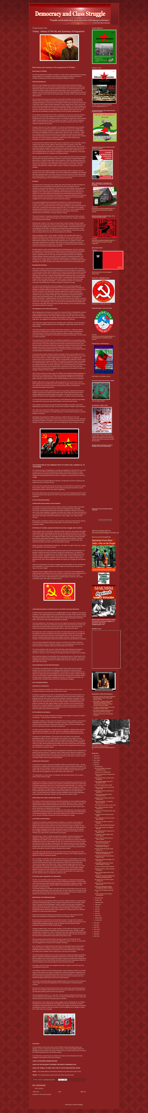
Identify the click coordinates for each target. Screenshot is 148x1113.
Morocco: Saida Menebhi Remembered (104, 825)
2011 (95, 929)
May (96, 911)
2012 (95, 927)
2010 (95, 931)
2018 (95, 758)
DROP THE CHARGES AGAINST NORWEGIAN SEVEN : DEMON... (104, 887)
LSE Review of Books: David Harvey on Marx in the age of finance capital (103, 711)
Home (59, 1091)
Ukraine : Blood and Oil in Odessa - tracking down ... (104, 894)
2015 (95, 764)
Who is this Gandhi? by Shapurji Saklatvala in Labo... (103, 769)
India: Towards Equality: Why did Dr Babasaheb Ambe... (104, 782)
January (97, 920)
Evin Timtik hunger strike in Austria (103, 785)
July (96, 907)
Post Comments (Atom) (45, 1094)
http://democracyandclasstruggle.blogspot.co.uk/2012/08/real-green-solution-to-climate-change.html (103, 242)
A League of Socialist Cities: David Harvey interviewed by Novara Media (103, 708)
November (98, 898)
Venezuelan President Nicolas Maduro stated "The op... (104, 856)
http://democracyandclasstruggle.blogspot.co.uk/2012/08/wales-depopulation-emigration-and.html (103, 210)
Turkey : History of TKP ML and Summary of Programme (102, 842)
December (98, 766)
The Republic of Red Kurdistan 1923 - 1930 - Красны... (104, 835)
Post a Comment (39, 1088)
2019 (95, 756)
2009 (95, 934)
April (96, 913)
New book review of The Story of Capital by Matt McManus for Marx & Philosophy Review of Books (104, 698)
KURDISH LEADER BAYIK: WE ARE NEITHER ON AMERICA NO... (104, 853)
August (97, 904)
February (97, 918)
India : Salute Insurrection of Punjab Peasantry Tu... (104, 808)
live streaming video (102, 531)
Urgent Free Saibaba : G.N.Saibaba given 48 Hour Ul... (104, 802)
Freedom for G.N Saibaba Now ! (103, 772)
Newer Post (36, 1091)
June (96, 909)
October (97, 900)
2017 (95, 760)
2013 (95, 925)
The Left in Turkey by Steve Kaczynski (104, 866)
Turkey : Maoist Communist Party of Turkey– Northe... (104, 838)
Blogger (81, 1104)
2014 (95, 922)
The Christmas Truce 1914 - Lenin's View (105, 805)
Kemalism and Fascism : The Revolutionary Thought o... (102, 846)
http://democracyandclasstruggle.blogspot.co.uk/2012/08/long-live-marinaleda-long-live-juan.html (103, 338)
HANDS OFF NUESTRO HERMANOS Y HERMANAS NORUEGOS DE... (105, 876)
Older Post (83, 1091)
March (97, 915)
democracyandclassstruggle (100, 532)
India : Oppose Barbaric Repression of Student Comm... (104, 831)
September (98, 902)
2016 (95, 762)
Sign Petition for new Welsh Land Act (101, 376)
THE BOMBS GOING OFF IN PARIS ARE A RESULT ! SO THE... (104, 863)
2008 (95, 936)
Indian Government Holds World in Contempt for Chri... (103, 795)
